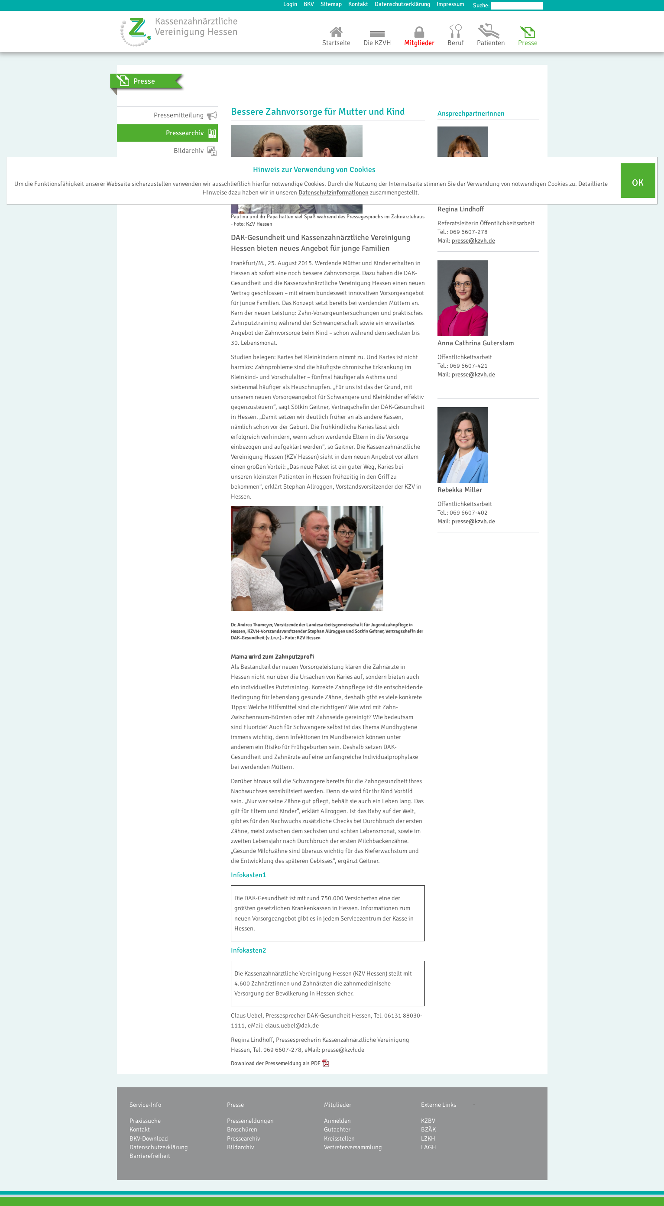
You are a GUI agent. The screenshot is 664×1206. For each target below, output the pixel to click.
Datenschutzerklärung (402, 4)
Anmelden (337, 1121)
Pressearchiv (243, 1138)
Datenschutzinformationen (333, 192)
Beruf (455, 43)
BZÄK (428, 1129)
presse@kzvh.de (473, 240)
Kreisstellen (339, 1138)
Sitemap (331, 4)
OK (638, 182)
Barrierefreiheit (150, 1156)
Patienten (491, 43)
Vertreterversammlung (353, 1147)
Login (290, 4)
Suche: (481, 5)
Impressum (450, 4)
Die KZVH (377, 43)
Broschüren (242, 1129)
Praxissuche (145, 1121)
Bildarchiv (240, 1147)
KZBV (428, 1121)
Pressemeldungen (250, 1121)
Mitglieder (419, 43)
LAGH (428, 1147)
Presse (528, 43)
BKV (309, 4)
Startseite (336, 43)
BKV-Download (149, 1138)
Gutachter (337, 1129)
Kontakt (358, 4)
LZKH (428, 1138)
